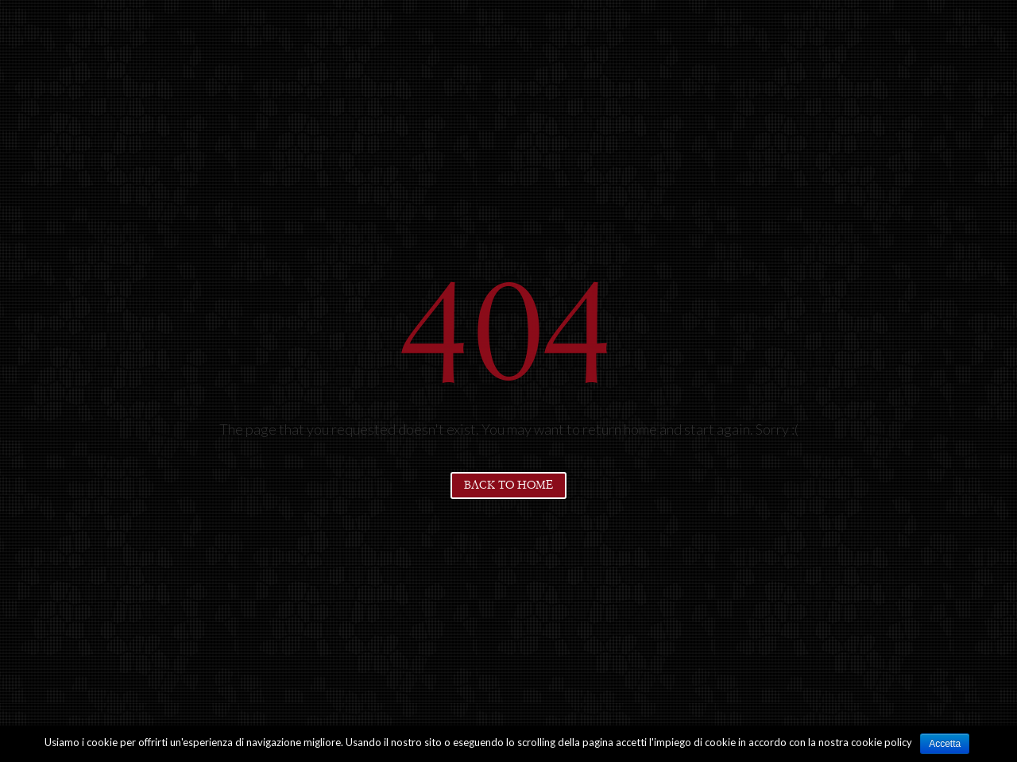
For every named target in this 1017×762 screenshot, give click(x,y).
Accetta (945, 743)
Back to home (508, 485)
